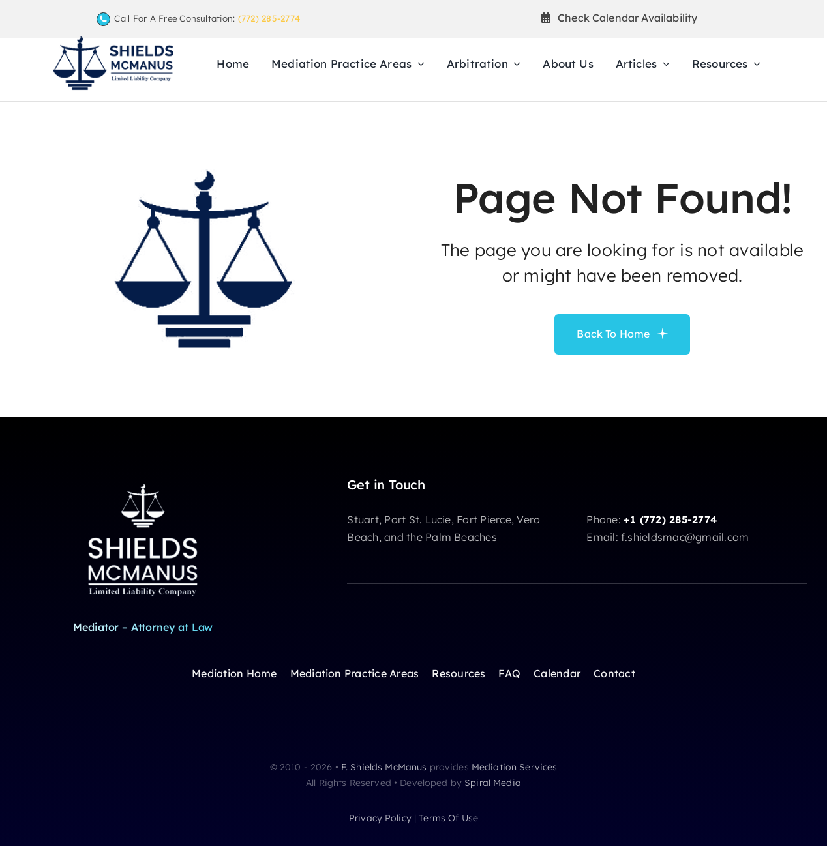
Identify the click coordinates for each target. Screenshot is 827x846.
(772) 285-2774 (269, 18)
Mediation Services (515, 767)
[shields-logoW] (143, 482)
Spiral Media (492, 783)
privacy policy (380, 818)
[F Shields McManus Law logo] (112, 41)
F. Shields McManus (384, 767)
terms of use (448, 818)
